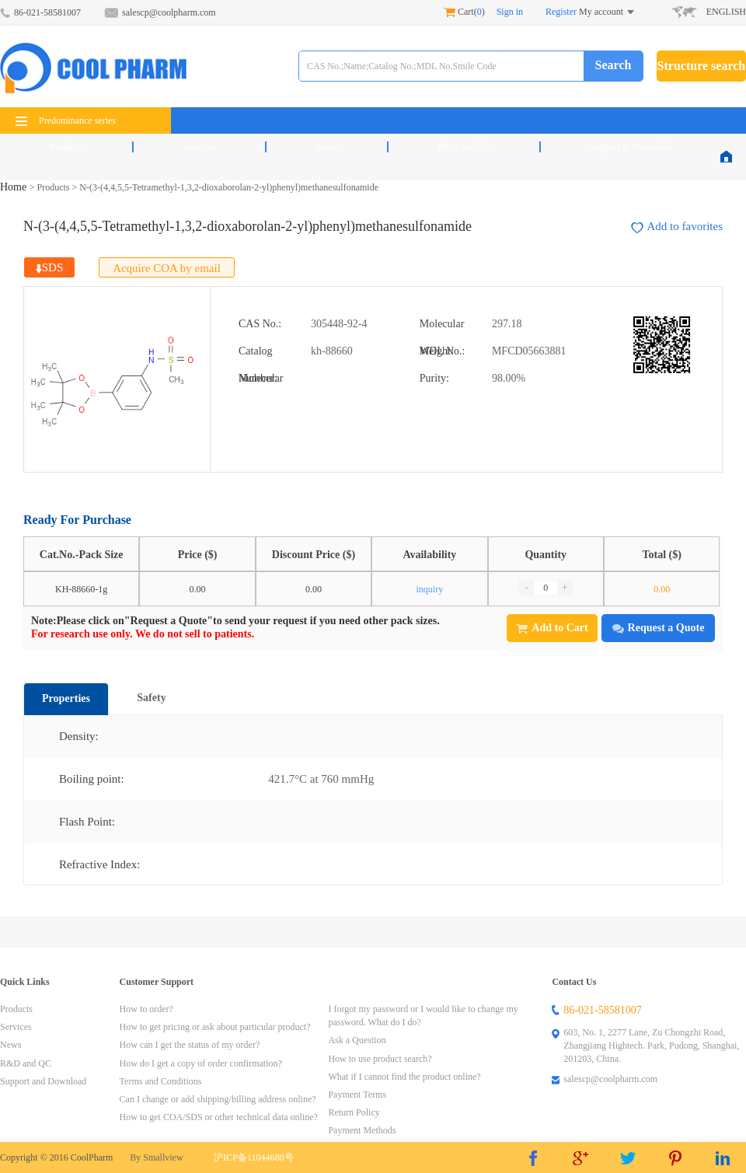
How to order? (146, 1009)
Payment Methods (362, 1130)
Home (15, 187)
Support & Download (631, 146)
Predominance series (66, 120)
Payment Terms (357, 1094)
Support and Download (43, 1081)
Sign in (510, 11)
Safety (151, 697)
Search (613, 65)
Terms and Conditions (161, 1081)
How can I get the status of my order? (190, 1044)
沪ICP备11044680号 (253, 1157)
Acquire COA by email (167, 268)
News (326, 146)
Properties (66, 698)
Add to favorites (677, 226)
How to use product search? (379, 1058)
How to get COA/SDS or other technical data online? (219, 1117)
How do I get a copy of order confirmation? (201, 1063)
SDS (50, 267)
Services (199, 146)
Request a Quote (658, 628)
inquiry (430, 589)
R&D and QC (464, 146)
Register (561, 11)
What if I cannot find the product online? (404, 1076)
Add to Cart (551, 628)
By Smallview (156, 1157)
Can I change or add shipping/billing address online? (218, 1099)
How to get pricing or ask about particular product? (215, 1026)
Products (66, 146)
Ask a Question (356, 1040)
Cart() (464, 11)
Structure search (701, 65)
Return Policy (353, 1112)
